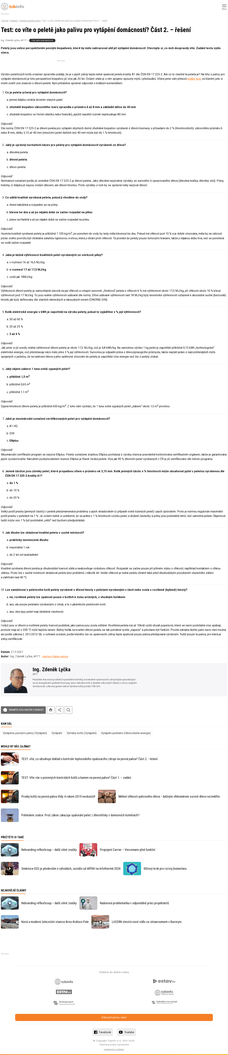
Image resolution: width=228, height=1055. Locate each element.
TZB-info (4, 21)
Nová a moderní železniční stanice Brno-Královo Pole (55, 922)
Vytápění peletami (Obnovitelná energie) (126, 733)
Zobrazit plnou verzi (114, 1017)
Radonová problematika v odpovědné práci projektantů (134, 903)
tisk (51, 710)
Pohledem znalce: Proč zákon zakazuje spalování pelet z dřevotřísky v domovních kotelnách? (80, 815)
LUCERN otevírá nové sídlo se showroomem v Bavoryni (147, 922)
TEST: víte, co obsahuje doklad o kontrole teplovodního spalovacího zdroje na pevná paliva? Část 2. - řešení (89, 759)
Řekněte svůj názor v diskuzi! (26, 710)
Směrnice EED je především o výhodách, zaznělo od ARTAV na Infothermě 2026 (71, 868)
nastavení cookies (114, 1049)
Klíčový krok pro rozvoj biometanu (165, 868)
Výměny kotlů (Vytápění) (82, 733)
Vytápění (14, 21)
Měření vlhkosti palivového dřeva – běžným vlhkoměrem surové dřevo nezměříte (169, 796)
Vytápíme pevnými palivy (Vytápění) (25, 733)
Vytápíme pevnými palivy (30, 21)
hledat (68, 710)
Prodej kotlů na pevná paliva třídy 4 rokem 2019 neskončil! (58, 796)
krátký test (194, 78)
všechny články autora (55, 656)
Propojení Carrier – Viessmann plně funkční (127, 850)
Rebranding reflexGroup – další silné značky (49, 850)
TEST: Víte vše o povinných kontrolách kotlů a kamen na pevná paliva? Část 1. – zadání (76, 777)
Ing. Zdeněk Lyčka (51, 669)
